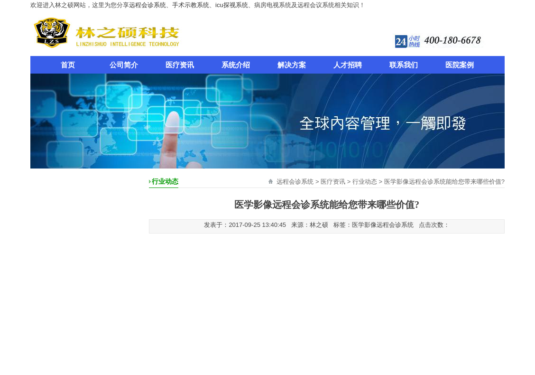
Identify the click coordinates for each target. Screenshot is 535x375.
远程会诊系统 (147, 5)
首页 (68, 65)
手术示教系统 (190, 5)
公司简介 (124, 65)
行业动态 (364, 181)
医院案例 (459, 65)
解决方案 (291, 65)
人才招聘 (347, 65)
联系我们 (403, 65)
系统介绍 (235, 65)
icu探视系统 (231, 5)
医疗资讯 (180, 65)
